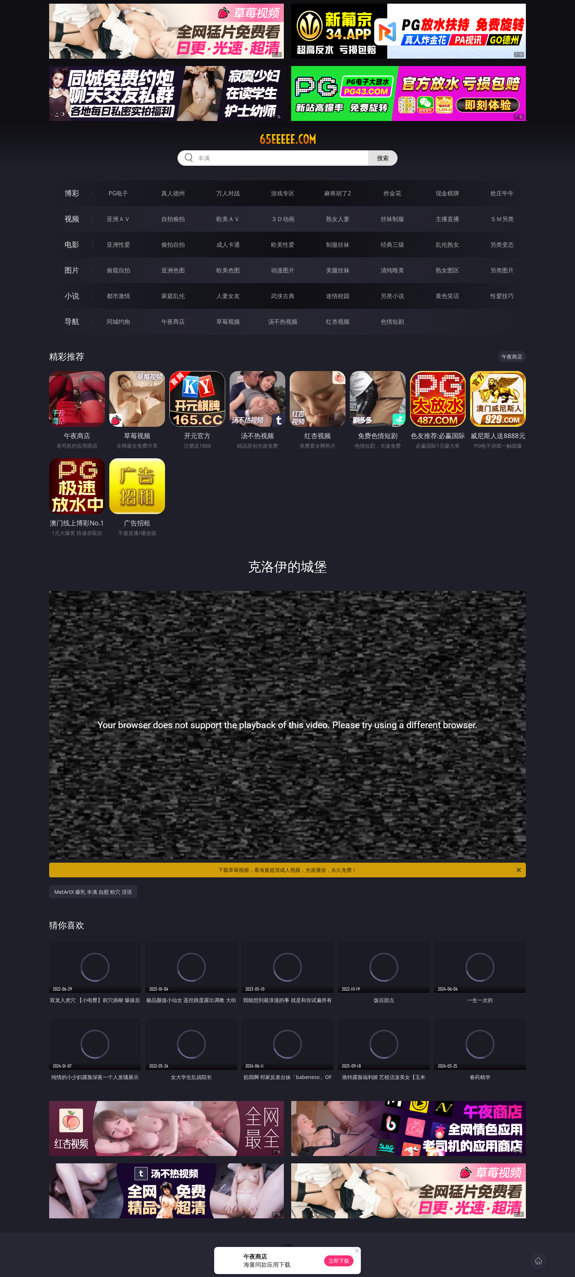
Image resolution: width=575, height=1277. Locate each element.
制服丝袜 (337, 245)
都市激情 (118, 296)
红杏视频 (337, 322)
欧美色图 (228, 270)
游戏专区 (282, 193)
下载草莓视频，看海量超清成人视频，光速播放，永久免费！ (370, 870)
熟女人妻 (337, 219)
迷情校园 (337, 296)
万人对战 (228, 193)
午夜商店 (173, 322)
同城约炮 (118, 322)
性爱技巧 (502, 296)
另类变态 (502, 245)
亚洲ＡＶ (118, 219)
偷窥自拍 (118, 270)
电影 (72, 244)
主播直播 (447, 219)
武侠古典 (282, 296)
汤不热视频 (282, 322)
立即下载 (339, 1260)
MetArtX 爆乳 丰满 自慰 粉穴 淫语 (93, 891)
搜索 (383, 158)
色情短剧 (392, 322)
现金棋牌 (447, 193)
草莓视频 (228, 322)
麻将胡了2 (337, 193)
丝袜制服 (392, 219)
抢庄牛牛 (502, 193)
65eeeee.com (287, 139)
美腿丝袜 (337, 270)
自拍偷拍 (173, 219)
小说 (72, 296)
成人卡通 (228, 245)
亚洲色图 (173, 270)
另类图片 (502, 270)
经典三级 (392, 245)
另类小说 (392, 296)
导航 (72, 321)
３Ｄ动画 (282, 219)
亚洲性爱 (118, 245)
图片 (72, 270)
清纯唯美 (392, 270)
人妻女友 (228, 296)
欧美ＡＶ (228, 219)
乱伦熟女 (447, 245)
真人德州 (173, 193)
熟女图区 (447, 270)
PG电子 (118, 193)
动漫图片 (282, 270)
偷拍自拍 (173, 245)
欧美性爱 (282, 245)
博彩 (72, 193)
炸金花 (392, 193)
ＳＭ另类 (502, 219)
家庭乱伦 (173, 296)
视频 (72, 219)
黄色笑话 (447, 296)
